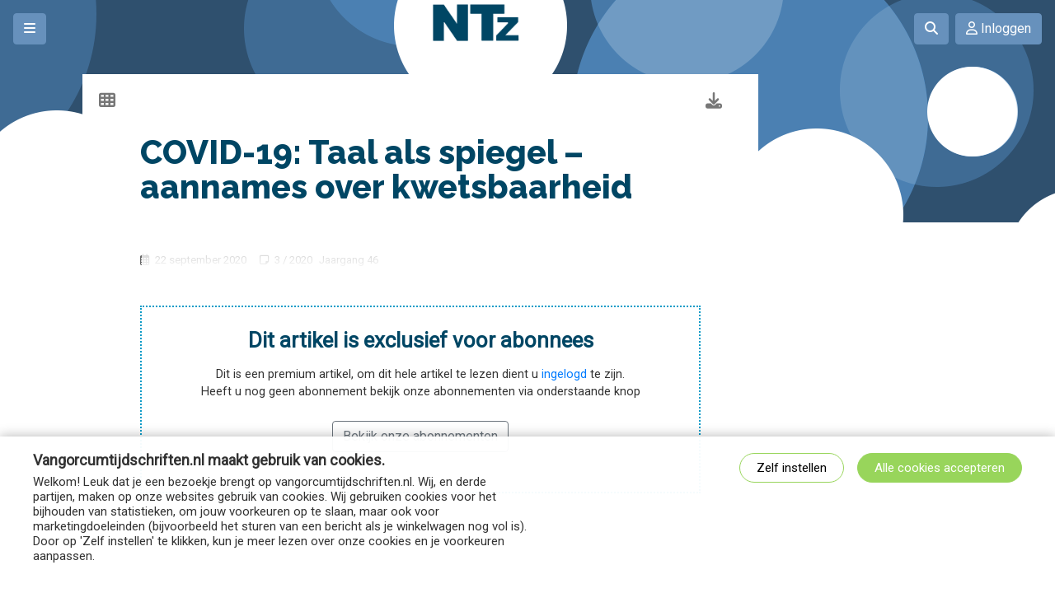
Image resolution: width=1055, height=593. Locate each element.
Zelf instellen (792, 467)
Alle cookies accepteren (939, 467)
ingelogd (564, 374)
